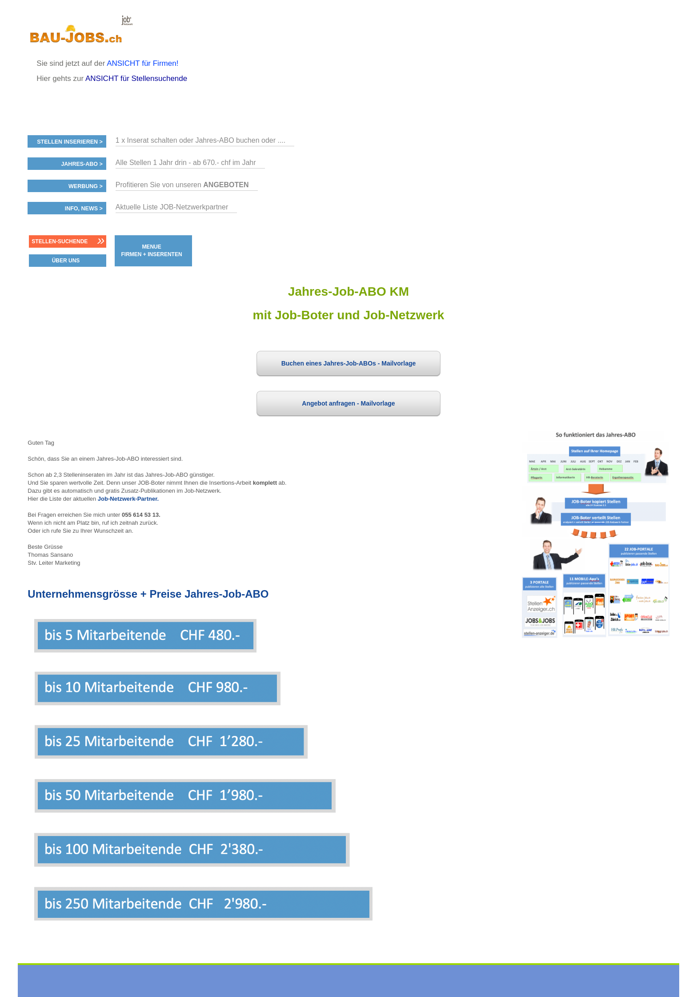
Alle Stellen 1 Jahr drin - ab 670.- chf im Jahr (186, 162)
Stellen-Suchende (60, 241)
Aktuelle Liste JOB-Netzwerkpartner (172, 207)
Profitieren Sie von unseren (182, 185)
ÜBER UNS (66, 260)
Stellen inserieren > (70, 142)
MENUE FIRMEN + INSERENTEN (151, 250)
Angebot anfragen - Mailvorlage (348, 403)
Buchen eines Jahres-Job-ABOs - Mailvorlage (348, 363)
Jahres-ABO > (81, 164)
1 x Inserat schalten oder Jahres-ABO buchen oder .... (200, 140)
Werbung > (85, 186)
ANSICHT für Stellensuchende (136, 78)
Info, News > (84, 208)
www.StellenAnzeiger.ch (81, 33)
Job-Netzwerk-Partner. (128, 498)
